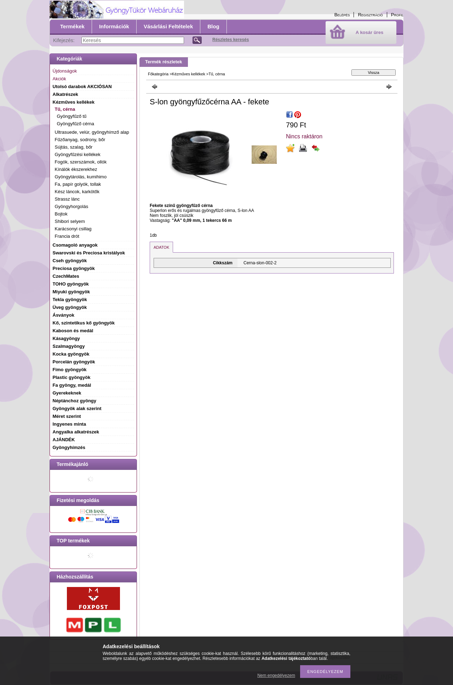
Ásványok (63, 315)
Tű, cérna (216, 74)
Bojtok (61, 214)
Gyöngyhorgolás (71, 206)
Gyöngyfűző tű (72, 116)
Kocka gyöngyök (71, 354)
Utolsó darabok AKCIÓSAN (82, 86)
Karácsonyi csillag (73, 228)
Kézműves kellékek (188, 74)
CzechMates (66, 276)
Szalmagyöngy (69, 346)
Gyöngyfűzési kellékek (78, 154)
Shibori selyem (70, 221)
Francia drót (67, 236)
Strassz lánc (67, 199)
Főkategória (158, 74)
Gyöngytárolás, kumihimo (81, 176)
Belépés (342, 14)
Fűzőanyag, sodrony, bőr (80, 139)
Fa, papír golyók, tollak (78, 184)
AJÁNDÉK (64, 439)
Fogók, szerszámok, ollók (81, 162)
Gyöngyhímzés (69, 447)
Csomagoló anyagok (75, 245)
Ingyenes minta (69, 424)
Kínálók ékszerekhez (76, 169)
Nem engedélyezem (276, 675)
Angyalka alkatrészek (76, 431)
